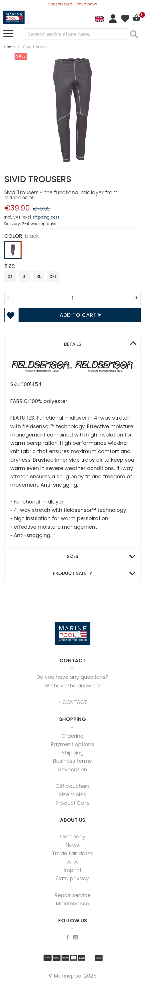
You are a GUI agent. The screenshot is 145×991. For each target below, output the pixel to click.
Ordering (72, 736)
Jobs (72, 861)
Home (9, 46)
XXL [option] (53, 276)
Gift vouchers (72, 786)
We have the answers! (72, 685)
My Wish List (125, 18)
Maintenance (72, 903)
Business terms (72, 760)
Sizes (72, 556)
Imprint (73, 870)
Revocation (72, 769)
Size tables (72, 794)
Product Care (73, 803)
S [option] (24, 276)
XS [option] (10, 276)
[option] (12, 250)
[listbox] (72, 251)
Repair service (72, 895)
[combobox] (75, 34)
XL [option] (39, 276)
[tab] (72, 344)
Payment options (72, 744)
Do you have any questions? (72, 677)
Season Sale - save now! (72, 4)
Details (72, 344)
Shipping (73, 752)
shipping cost (46, 217)
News (72, 844)
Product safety (72, 573)
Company (72, 836)
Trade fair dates (72, 853)
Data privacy (72, 878)
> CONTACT (72, 702)
